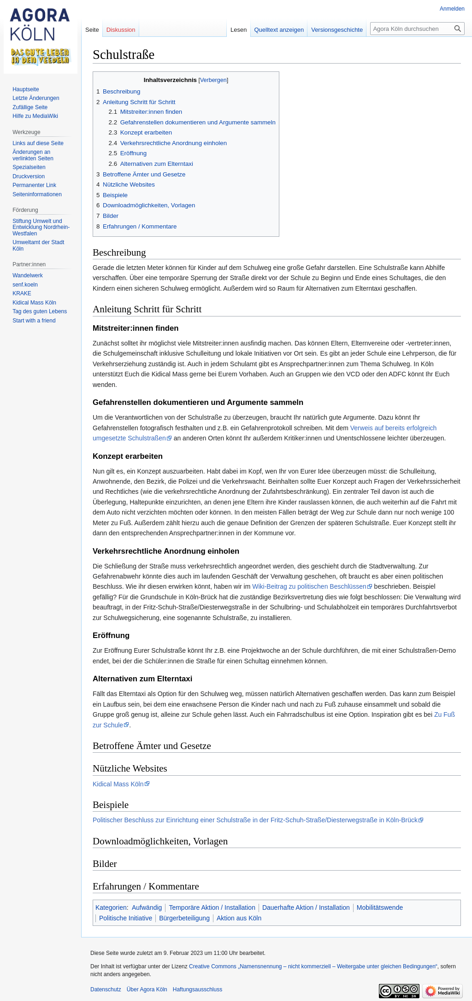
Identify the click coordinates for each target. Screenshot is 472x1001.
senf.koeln (25, 284)
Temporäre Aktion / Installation (212, 907)
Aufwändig (147, 907)
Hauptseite (25, 89)
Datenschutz (105, 989)
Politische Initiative (125, 918)
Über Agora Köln (147, 989)
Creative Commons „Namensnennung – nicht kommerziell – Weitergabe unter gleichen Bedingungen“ (313, 966)
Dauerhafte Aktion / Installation (306, 907)
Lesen (238, 29)
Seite (92, 29)
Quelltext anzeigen (279, 29)
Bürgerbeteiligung (184, 918)
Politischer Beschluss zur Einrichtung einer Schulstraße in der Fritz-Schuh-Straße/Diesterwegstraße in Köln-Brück (255, 820)
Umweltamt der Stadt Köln (38, 245)
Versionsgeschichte (337, 29)
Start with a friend (33, 320)
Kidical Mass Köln (118, 784)
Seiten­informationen (37, 194)
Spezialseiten (28, 167)
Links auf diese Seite (38, 143)
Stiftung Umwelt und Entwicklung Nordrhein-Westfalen (41, 227)
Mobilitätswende (380, 907)
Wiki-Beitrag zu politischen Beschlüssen (309, 586)
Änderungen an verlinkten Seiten (32, 155)
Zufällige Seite (29, 107)
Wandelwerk (27, 275)
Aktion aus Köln (239, 918)
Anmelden (452, 9)
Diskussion (121, 29)
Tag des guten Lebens (39, 311)
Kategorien (111, 907)
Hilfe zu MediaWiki (35, 116)
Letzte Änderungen (35, 98)
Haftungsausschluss (197, 989)
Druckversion (28, 176)
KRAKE (21, 293)
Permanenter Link (34, 185)
